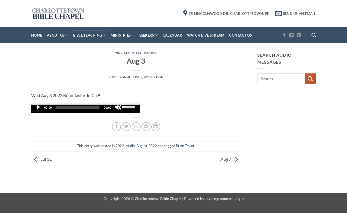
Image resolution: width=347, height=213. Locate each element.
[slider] (77, 107)
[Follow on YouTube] (299, 35)
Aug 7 (230, 159)
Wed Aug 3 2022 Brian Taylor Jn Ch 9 (65, 95)
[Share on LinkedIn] (155, 126)
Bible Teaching (89, 35)
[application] (85, 109)
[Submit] (310, 78)
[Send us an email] (291, 35)
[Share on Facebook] (116, 126)
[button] (313, 35)
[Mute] (118, 107)
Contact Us (240, 35)
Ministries (122, 35)
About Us (57, 35)
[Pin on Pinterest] (146, 126)
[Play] (39, 107)
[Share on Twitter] (126, 126)
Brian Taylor (185, 146)
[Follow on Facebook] (284, 35)
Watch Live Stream (205, 35)
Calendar (172, 35)
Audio (129, 53)
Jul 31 (41, 159)
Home (36, 35)
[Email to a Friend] (136, 126)
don (159, 77)
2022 (118, 53)
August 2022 (146, 53)
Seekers (148, 35)
